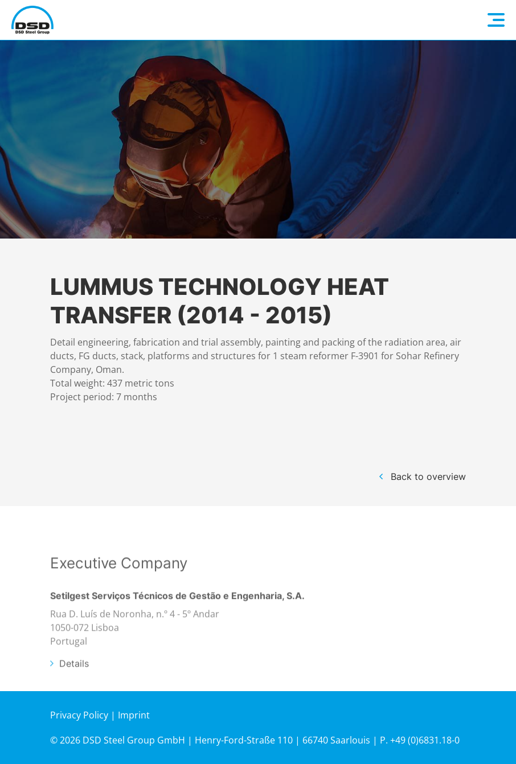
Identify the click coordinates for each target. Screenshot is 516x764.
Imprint (134, 715)
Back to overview (428, 476)
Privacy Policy (79, 715)
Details (74, 681)
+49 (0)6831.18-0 (425, 740)
